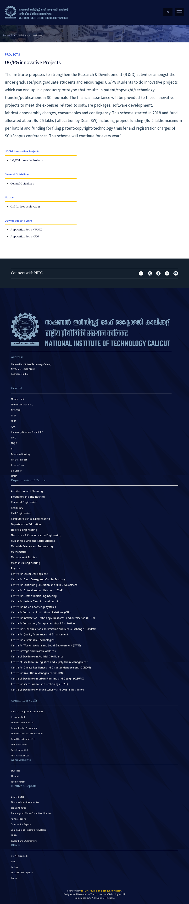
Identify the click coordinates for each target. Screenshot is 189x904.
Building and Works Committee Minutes (31, 813)
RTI (12, 448)
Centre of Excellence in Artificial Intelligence (37, 656)
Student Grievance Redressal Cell (27, 733)
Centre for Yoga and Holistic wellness (33, 650)
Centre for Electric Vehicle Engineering (34, 595)
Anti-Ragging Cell (19, 749)
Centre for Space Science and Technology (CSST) (39, 683)
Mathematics (19, 551)
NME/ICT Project (19, 459)
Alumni (15, 775)
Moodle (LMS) (17, 398)
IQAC (13, 426)
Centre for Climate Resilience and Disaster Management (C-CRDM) (51, 667)
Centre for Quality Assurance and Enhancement (39, 634)
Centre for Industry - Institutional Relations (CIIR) (40, 612)
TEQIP (14, 442)
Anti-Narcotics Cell (20, 755)
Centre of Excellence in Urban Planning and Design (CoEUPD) (47, 678)
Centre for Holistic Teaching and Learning (36, 601)
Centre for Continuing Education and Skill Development (44, 584)
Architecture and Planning (27, 491)
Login (14, 877)
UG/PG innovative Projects (31, 35)
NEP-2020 (16, 409)
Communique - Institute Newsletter (28, 829)
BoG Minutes (17, 796)
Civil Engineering (21, 513)
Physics (15, 568)
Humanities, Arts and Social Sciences (33, 540)
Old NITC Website (19, 855)
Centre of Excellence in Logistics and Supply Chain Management (49, 661)
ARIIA (13, 420)
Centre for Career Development (29, 573)
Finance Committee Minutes (25, 802)
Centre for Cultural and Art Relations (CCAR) (37, 590)
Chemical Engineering (24, 502)
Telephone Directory (20, 453)
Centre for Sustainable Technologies (33, 639)
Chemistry (17, 507)
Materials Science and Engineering (32, 546)
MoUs (14, 835)
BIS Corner (16, 470)
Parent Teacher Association (24, 727)
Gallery (14, 866)
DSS (13, 861)
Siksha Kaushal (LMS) (22, 404)
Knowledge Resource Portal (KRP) (27, 431)
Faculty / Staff (18, 781)
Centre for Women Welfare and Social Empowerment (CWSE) (46, 645)
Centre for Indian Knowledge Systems (33, 606)
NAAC (13, 437)
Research (8, 35)
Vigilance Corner (19, 744)
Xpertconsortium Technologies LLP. (108, 894)
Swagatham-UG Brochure (24, 840)
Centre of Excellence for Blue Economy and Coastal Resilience (47, 689)
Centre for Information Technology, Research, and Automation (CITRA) (53, 617)
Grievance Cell (18, 716)
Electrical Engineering (24, 529)
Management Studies (24, 557)
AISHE (14, 476)
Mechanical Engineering (25, 562)
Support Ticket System (22, 872)
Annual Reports (18, 818)
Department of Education (26, 524)
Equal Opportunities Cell (23, 738)
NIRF (13, 415)
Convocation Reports (21, 824)
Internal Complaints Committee (27, 711)
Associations (17, 464)
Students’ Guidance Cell (22, 722)
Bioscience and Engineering (28, 496)
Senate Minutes (18, 807)
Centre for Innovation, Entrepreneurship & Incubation (43, 623)
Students (15, 770)
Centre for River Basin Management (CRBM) (37, 672)
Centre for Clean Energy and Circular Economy (38, 579)
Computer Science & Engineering (30, 518)
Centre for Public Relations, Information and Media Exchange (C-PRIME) (53, 628)
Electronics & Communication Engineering (36, 535)
